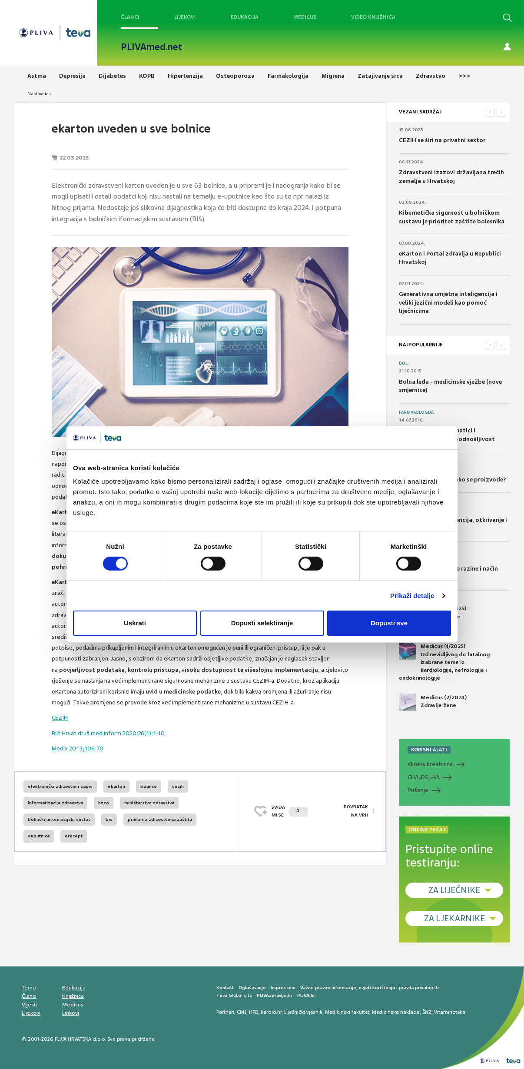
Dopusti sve (389, 623)
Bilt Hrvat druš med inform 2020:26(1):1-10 (108, 733)
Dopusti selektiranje (262, 623)
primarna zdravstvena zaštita (160, 819)
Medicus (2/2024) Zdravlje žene (433, 702)
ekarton (116, 786)
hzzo (103, 803)
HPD (253, 1012)
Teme (29, 987)
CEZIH (60, 717)
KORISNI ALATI (429, 750)
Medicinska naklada (396, 1012)
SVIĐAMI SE (290, 811)
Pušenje (418, 790)
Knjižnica (73, 996)
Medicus (304, 17)
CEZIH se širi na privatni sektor (442, 140)
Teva (221, 995)
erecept (74, 836)
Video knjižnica (373, 17)
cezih (178, 786)
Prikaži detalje (412, 595)
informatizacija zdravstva (55, 803)
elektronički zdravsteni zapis (60, 786)
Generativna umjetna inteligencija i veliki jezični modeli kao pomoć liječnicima (448, 302)
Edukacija (245, 17)
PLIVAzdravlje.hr (274, 995)
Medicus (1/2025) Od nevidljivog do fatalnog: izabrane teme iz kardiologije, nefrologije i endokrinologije (445, 661)
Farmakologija (416, 412)
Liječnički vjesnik (303, 1012)
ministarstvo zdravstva (149, 803)
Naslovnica (39, 93)
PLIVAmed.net (151, 47)
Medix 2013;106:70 (77, 748)
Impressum (283, 987)
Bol (403, 363)
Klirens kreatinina (430, 764)
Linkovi (70, 1012)
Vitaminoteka (449, 1012)
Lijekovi (185, 17)
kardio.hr (271, 1012)
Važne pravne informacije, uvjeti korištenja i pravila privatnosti (369, 987)
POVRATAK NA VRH (356, 811)
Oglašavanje (252, 987)
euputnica (39, 836)
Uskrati (135, 623)
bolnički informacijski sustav (59, 819)
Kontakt (225, 987)
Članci (130, 17)
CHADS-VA (424, 777)
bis (109, 819)
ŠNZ (426, 1012)
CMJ (241, 1012)
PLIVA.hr (306, 995)
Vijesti (29, 1004)
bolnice (148, 786)
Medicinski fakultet (347, 1012)
